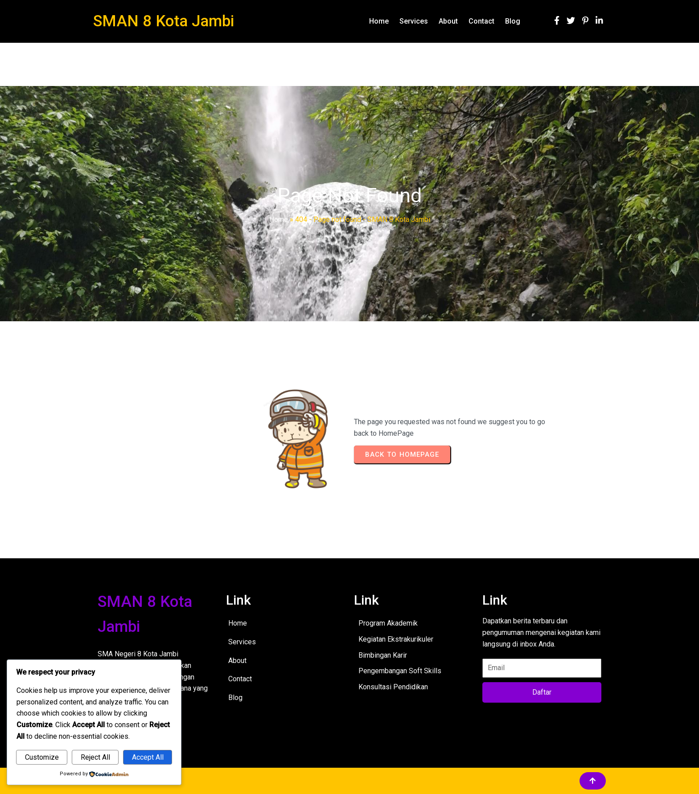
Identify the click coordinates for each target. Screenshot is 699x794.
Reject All (95, 757)
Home (278, 219)
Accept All (148, 757)
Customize (42, 757)
